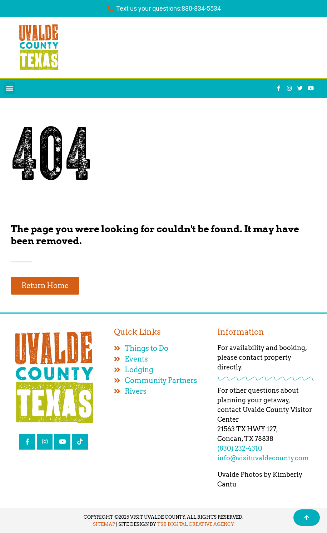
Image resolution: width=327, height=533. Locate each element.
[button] (9, 88)
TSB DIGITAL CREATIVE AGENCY (195, 524)
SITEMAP (104, 524)
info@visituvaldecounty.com (263, 458)
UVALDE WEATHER (194, 47)
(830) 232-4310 (239, 448)
